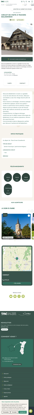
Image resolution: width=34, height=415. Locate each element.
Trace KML (17, 179)
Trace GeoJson (26, 179)
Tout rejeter (14, 412)
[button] (22, 82)
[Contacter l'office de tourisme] (21, 1)
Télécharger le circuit (8, 191)
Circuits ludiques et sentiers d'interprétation (11, 5)
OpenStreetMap (28, 270)
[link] (24, 1)
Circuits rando (25, 5)
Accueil (2, 4)
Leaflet (23, 270)
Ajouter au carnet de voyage (22, 9)
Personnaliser (6, 412)
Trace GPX (8, 179)
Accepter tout (22, 412)
